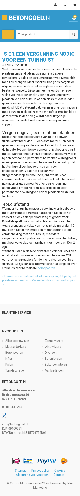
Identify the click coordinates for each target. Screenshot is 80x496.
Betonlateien (53, 358)
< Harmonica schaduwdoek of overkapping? (31, 276)
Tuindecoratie (14, 370)
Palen (9, 364)
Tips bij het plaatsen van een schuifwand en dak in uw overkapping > (39, 280)
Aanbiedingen (54, 370)
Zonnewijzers (54, 340)
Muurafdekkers (15, 346)
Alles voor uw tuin (17, 340)
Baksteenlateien (56, 364)
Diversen (51, 352)
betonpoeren (46, 268)
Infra (8, 358)
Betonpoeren (14, 352)
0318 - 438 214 (12, 407)
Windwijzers (53, 346)
